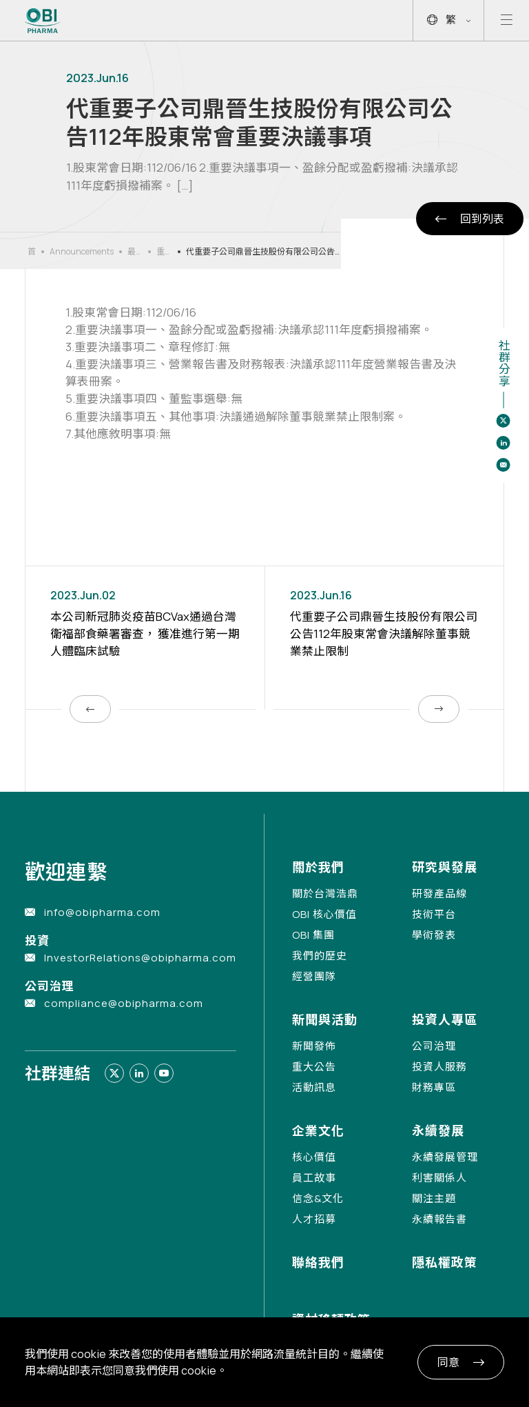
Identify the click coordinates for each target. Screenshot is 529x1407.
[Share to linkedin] (503, 443)
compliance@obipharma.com (123, 1003)
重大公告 (160, 252)
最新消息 (131, 252)
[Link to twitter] (114, 1073)
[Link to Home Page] (43, 20)
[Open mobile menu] (506, 20)
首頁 (32, 252)
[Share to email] (503, 465)
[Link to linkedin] (139, 1073)
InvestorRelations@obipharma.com (140, 957)
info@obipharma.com (102, 912)
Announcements (82, 251)
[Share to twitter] (503, 421)
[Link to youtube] (164, 1073)
